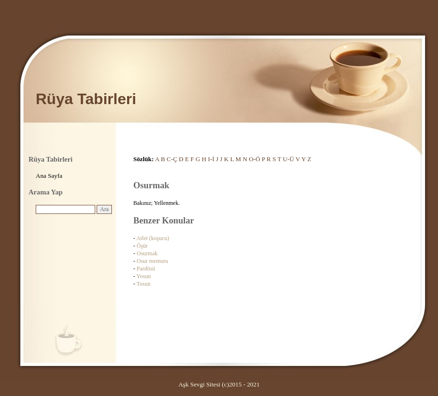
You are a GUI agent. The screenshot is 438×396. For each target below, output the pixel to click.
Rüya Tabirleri (86, 98)
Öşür (142, 245)
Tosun (143, 283)
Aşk (184, 384)
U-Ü (288, 159)
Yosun (144, 276)
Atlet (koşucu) (152, 238)
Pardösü (146, 268)
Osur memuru (152, 261)
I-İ (211, 159)
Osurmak (147, 253)
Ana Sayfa (49, 175)
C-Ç (172, 159)
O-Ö (254, 159)
